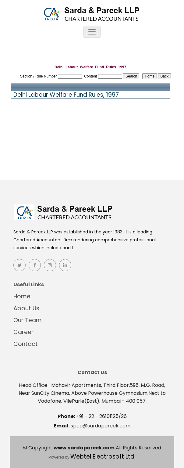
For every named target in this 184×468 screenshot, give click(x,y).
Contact (24, 344)
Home (20, 296)
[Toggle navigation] (92, 32)
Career (22, 332)
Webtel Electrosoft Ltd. (103, 456)
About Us (24, 308)
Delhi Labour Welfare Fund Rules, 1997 (66, 94)
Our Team (26, 320)
